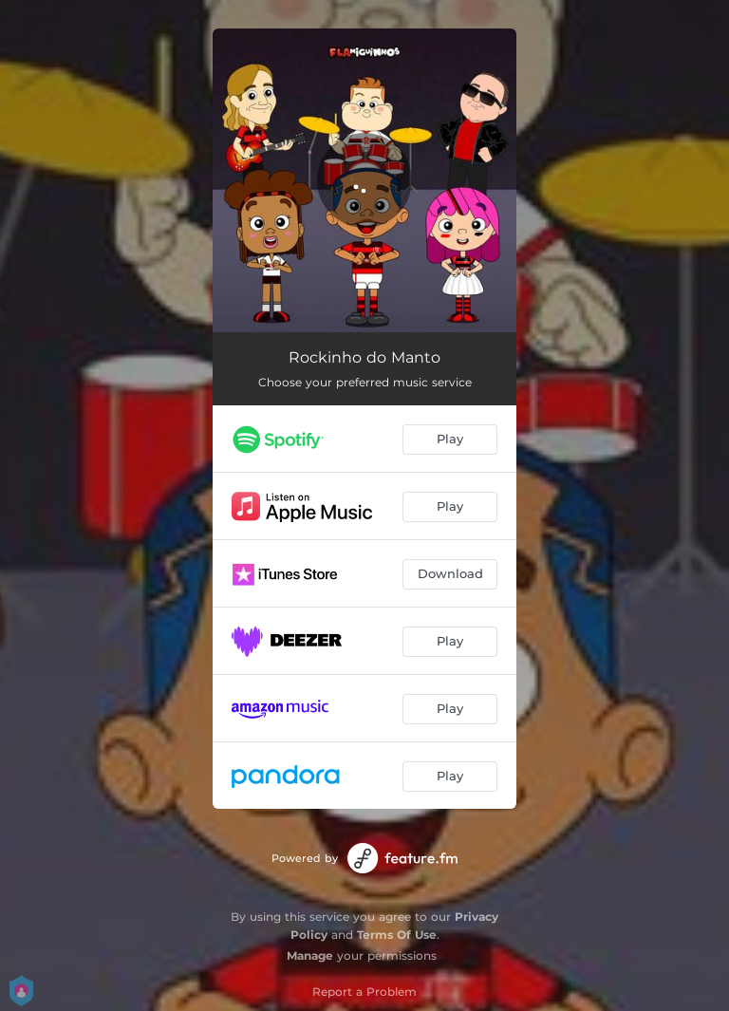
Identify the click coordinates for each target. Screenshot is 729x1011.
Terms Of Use (397, 934)
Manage (310, 955)
